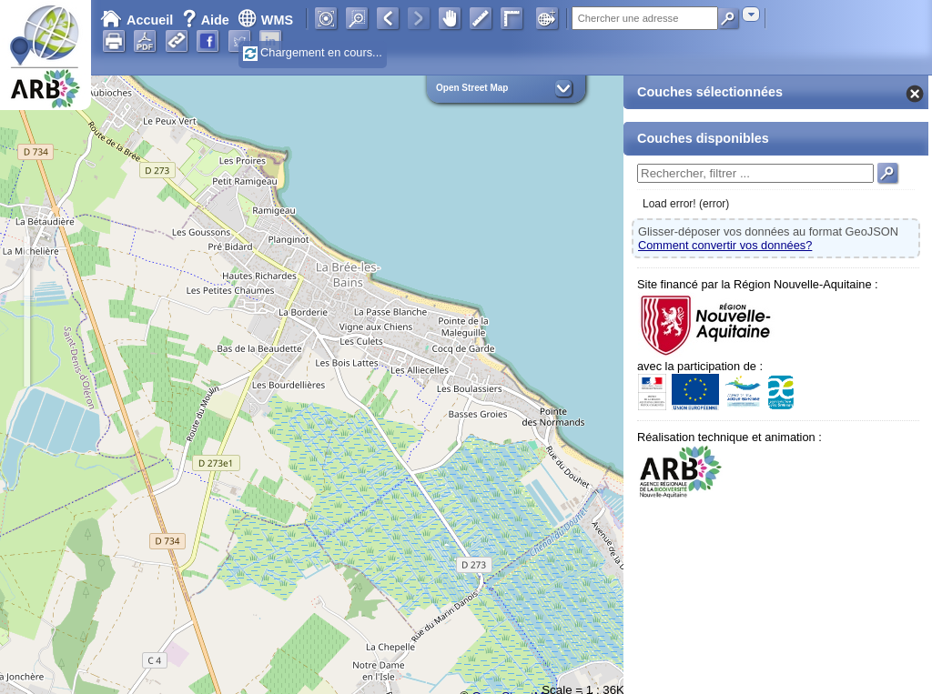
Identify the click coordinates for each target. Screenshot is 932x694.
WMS (265, 20)
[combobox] (751, 14)
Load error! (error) (686, 203)
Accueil (136, 20)
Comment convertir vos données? (725, 245)
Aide (207, 20)
